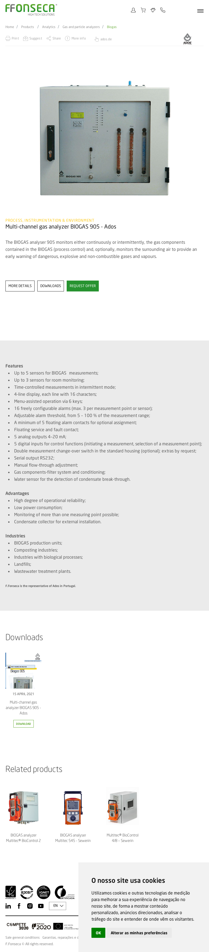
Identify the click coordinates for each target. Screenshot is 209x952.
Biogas (112, 27)
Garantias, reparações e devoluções (68, 937)
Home (9, 27)
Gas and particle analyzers (81, 27)
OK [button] (98, 932)
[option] (104, 139)
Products (27, 27)
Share (57, 38)
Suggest (35, 38)
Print (15, 38)
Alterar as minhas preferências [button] (139, 932)
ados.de (106, 39)
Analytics (49, 27)
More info (79, 38)
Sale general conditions (22, 937)
